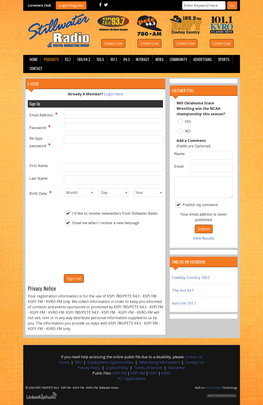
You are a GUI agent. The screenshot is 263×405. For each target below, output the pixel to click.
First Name (38, 165)
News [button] (159, 59)
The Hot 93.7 (183, 290)
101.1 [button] (113, 59)
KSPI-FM (119, 373)
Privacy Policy (89, 367)
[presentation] (82, 255)
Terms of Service (148, 367)
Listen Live (113, 43)
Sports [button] (223, 59)
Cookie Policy (117, 367)
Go (232, 5)
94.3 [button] (126, 59)
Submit (204, 228)
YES (184, 121)
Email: (179, 166)
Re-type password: (38, 142)
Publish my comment (196, 204)
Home (64, 362)
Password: (38, 127)
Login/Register (71, 5)
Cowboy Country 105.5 (191, 277)
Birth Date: (38, 193)
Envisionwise (213, 388)
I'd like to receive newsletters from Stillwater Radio (111, 213)
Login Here (113, 94)
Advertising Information (159, 362)
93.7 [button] (68, 59)
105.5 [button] (100, 59)
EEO (78, 362)
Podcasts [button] (51, 59)
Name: (179, 153)
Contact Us (194, 362)
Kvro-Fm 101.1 (184, 303)
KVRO (166, 373)
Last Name (38, 178)
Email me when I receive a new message (102, 223)
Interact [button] (142, 59)
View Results (203, 238)
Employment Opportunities (110, 362)
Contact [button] (36, 68)
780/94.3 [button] (83, 59)
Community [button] (178, 59)
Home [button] (33, 59)
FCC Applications (132, 378)
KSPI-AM (137, 373)
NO (184, 131)
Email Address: (41, 115)
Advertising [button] (202, 59)
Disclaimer (177, 367)
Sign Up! (74, 278)
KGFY (153, 373)
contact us (193, 356)
